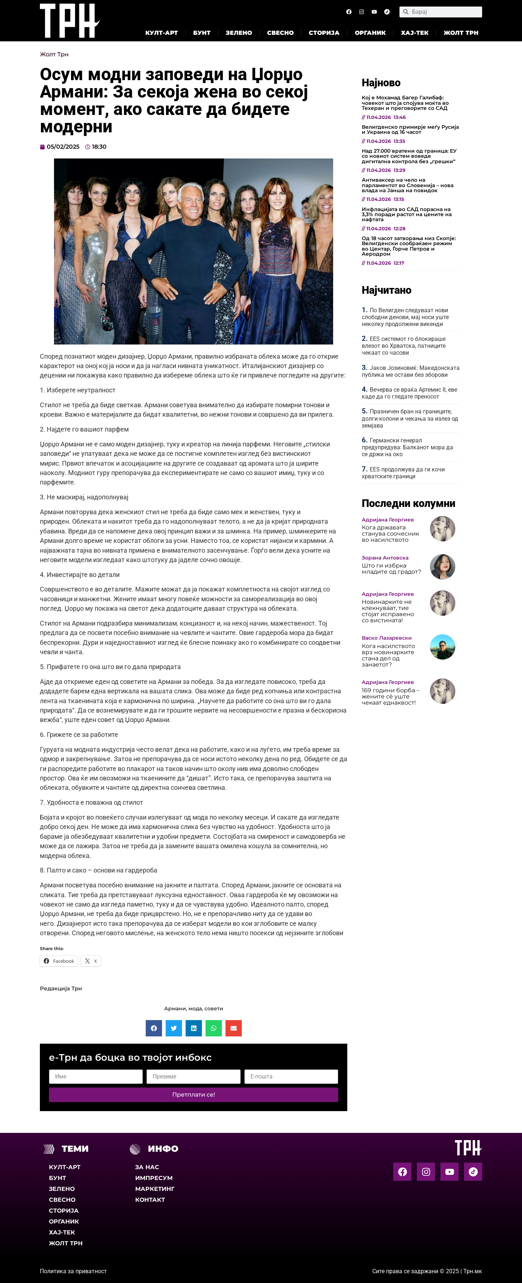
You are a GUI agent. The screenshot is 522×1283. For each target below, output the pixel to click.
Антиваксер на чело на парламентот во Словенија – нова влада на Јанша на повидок (407, 185)
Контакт (150, 1199)
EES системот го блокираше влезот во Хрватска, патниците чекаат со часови (404, 345)
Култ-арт (161, 32)
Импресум (154, 1178)
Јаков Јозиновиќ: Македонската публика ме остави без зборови (411, 371)
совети (213, 1008)
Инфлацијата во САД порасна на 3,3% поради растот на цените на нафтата (407, 214)
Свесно (280, 32)
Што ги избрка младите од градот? (391, 568)
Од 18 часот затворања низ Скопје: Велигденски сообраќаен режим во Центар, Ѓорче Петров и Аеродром (409, 246)
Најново (381, 83)
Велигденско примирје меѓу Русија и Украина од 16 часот (410, 129)
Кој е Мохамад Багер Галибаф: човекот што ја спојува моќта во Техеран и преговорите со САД (405, 102)
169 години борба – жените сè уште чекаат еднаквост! (390, 696)
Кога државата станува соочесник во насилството (390, 533)
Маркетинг (154, 1188)
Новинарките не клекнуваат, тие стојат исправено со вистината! (388, 611)
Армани (175, 1008)
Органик (370, 32)
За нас (147, 1167)
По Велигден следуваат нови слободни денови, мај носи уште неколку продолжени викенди (405, 317)
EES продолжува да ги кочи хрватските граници (403, 473)
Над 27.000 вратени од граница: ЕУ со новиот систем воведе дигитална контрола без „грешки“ (409, 156)
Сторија (324, 32)
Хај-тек (414, 32)
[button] (154, 1028)
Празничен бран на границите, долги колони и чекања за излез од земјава (410, 418)
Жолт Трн (461, 32)
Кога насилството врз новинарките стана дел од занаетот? (388, 655)
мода (195, 1008)
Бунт (202, 32)
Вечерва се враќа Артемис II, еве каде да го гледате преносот (409, 393)
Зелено (239, 32)
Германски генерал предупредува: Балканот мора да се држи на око (407, 447)
